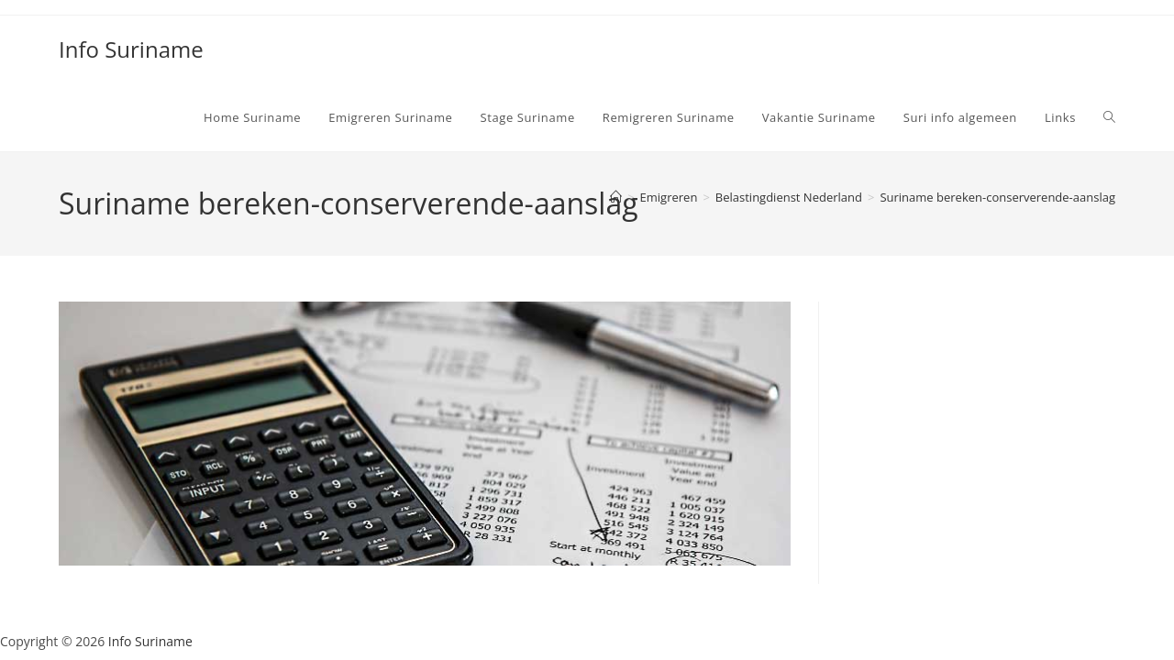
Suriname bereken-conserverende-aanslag (997, 197)
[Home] (616, 197)
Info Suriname (131, 49)
